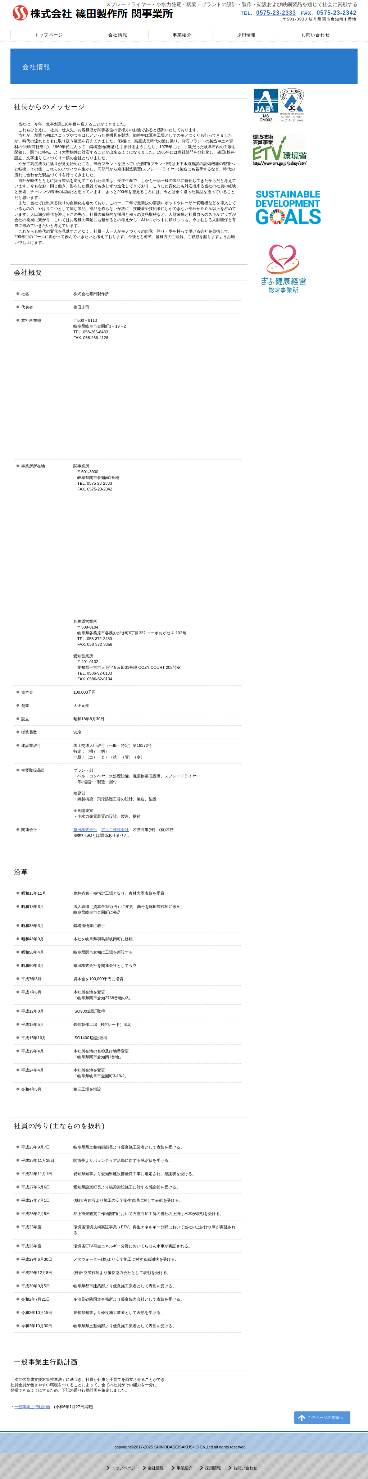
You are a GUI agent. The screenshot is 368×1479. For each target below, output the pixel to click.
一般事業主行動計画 (32, 1407)
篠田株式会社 (85, 829)
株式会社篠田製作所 (94, 13)
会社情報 (156, 1468)
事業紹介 (184, 1468)
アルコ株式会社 (115, 829)
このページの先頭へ (325, 1417)
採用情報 (213, 1468)
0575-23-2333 (276, 13)
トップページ (123, 1468)
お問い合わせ (245, 1468)
